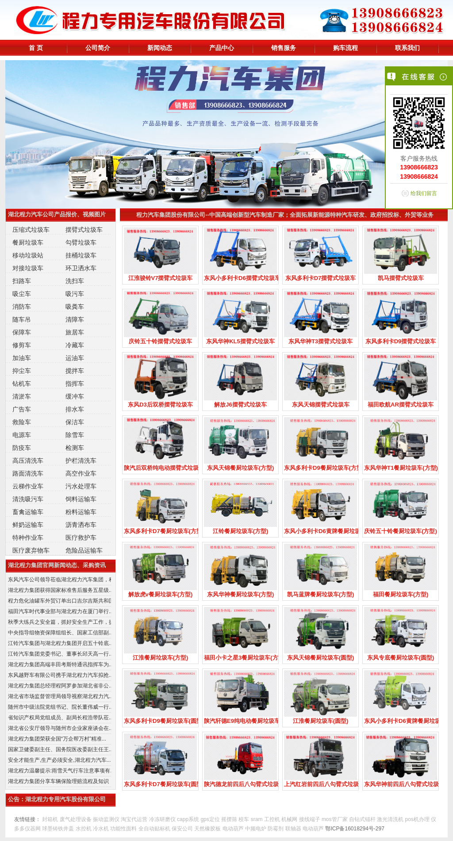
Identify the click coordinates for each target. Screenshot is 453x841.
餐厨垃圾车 (27, 242)
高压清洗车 (27, 460)
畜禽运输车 (27, 511)
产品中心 (221, 47)
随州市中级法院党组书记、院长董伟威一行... (59, 707)
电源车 (21, 434)
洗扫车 (74, 280)
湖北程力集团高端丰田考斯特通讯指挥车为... (59, 664)
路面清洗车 (27, 473)
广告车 (21, 409)
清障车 (74, 319)
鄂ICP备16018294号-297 (354, 829)
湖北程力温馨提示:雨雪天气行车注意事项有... (59, 771)
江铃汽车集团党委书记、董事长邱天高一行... (59, 654)
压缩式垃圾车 (31, 229)
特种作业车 (27, 537)
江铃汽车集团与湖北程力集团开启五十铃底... (59, 643)
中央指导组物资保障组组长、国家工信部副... (59, 633)
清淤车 (21, 396)
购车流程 (345, 47)
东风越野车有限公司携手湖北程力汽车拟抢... (59, 675)
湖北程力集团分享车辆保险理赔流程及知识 (58, 781)
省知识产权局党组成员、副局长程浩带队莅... (59, 717)
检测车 (74, 447)
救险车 (21, 422)
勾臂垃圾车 (80, 242)
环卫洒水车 (80, 268)
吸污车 (74, 293)
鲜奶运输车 (27, 524)
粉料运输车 (80, 511)
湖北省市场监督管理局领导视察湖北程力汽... (59, 696)
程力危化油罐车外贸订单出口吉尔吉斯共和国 (59, 601)
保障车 (21, 332)
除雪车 (74, 434)
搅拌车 (74, 370)
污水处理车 (80, 486)
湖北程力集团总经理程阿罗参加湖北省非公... (59, 686)
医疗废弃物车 (31, 550)
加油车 (21, 357)
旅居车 (74, 332)
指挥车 (74, 383)
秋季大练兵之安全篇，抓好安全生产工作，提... (59, 622)
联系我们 (407, 47)
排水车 (74, 409)
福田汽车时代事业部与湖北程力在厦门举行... (59, 611)
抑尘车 (21, 370)
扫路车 (21, 280)
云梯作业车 (27, 486)
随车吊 (21, 319)
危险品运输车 (84, 550)
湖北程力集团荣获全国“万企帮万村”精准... (57, 739)
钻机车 (21, 383)
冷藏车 (74, 345)
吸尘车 (21, 293)
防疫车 (21, 447)
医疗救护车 (80, 537)
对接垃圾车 (27, 268)
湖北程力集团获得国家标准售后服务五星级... (59, 590)
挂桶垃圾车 (80, 255)
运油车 (74, 357)
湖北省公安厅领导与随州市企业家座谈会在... (59, 728)
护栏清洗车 (80, 460)
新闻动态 (159, 47)
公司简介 (97, 47)
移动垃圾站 (27, 255)
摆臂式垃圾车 (84, 229)
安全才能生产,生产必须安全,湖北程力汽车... (59, 760)
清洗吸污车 (27, 499)
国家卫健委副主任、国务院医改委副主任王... (59, 749)
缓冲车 (74, 396)
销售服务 (283, 47)
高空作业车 (80, 473)
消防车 (21, 306)
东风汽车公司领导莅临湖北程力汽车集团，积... (59, 579)
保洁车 (74, 422)
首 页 (36, 47)
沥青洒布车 (80, 524)
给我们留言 (424, 193)
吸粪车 (74, 306)
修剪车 (21, 345)
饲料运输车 (80, 499)
